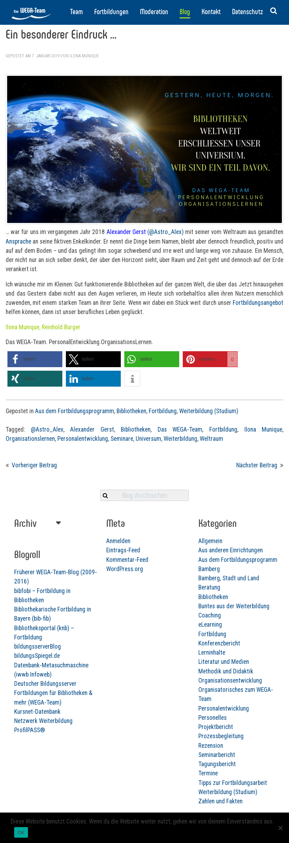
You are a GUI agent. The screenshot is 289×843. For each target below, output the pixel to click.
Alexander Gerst (92, 429)
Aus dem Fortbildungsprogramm (74, 411)
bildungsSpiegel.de (69, 670)
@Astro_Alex (47, 429)
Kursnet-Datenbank (70, 726)
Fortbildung (163, 411)
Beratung (144, 598)
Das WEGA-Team (180, 429)
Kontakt (211, 11)
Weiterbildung (180, 438)
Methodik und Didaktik (160, 682)
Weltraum (211, 438)
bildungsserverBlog (70, 661)
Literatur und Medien (158, 673)
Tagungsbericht (152, 775)
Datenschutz (247, 11)
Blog (185, 11)
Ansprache (18, 241)
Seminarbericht (151, 765)
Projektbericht (150, 737)
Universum (148, 438)
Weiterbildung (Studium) (208, 411)
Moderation (154, 11)
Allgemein (145, 552)
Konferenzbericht (154, 654)
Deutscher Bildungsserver (78, 698)
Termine (143, 784)
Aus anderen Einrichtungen (165, 561)
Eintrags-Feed (123, 550)
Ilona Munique (84, 55)
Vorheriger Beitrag (34, 465)
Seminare (121, 438)
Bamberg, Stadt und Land (163, 589)
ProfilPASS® (62, 744)
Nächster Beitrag (256, 465)
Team (76, 11)
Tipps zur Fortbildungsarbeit (167, 793)
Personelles (147, 728)
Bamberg (144, 579)
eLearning (145, 635)
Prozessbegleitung (155, 747)
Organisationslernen (30, 438)
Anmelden (118, 541)
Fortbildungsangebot (258, 302)
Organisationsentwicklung (165, 691)
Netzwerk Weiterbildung (76, 735)
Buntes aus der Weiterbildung (168, 617)
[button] (34, 359)
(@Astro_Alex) (165, 231)
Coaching (144, 626)
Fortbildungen (111, 11)
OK (21, 832)
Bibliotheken (131, 411)
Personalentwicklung (82, 438)
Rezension (145, 756)
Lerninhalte (146, 663)
